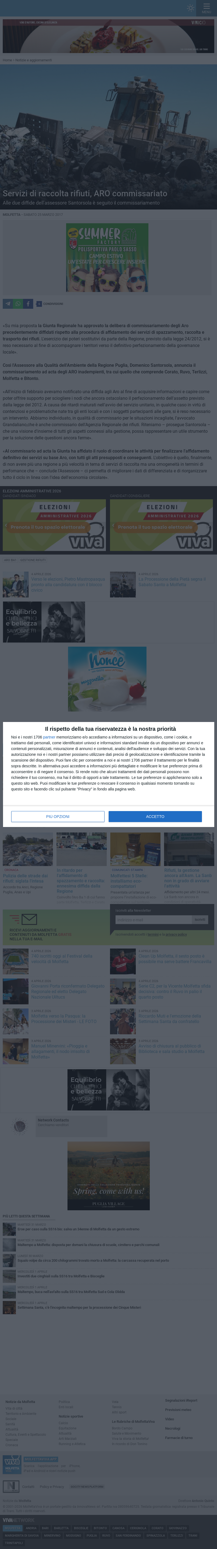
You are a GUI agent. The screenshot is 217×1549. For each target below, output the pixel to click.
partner (49, 737)
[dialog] (108, 774)
